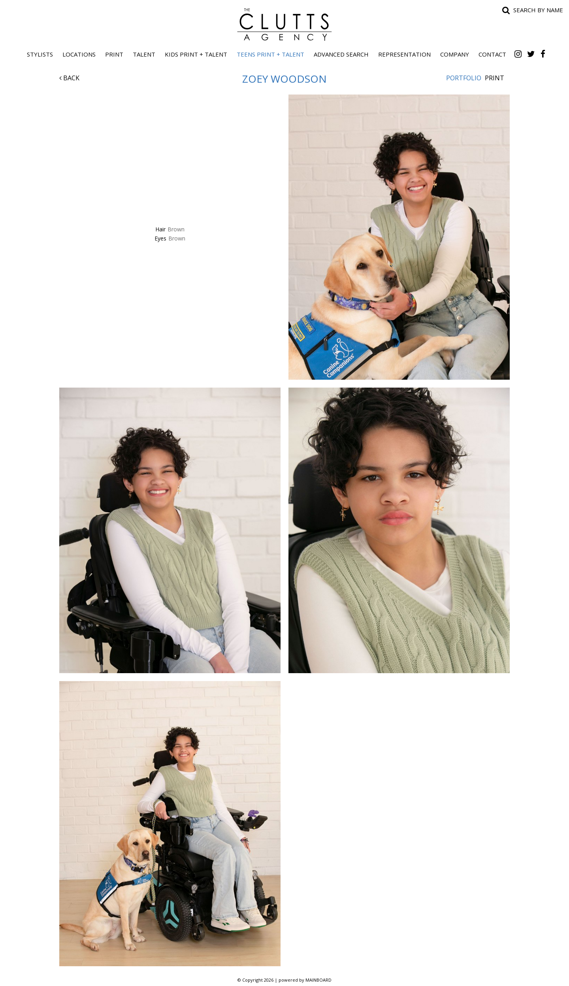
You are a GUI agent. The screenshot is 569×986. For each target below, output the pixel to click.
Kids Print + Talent (196, 54)
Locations (79, 54)
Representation (404, 54)
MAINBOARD (318, 980)
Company (454, 54)
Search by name (538, 10)
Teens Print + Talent (270, 54)
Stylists (40, 54)
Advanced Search (341, 54)
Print (114, 54)
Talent (144, 54)
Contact (492, 54)
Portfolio (463, 78)
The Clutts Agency (284, 24)
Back (69, 78)
